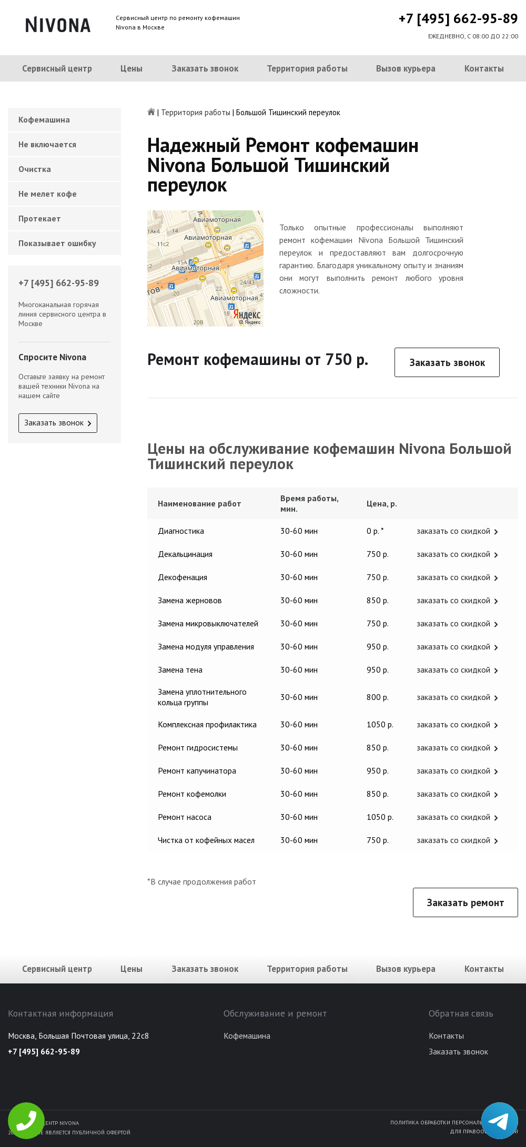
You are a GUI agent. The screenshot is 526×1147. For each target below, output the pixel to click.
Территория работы (307, 68)
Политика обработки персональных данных (454, 1122)
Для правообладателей (484, 1131)
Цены (131, 68)
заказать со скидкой (453, 530)
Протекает (39, 218)
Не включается (47, 144)
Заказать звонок (204, 68)
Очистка (34, 169)
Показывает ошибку (57, 243)
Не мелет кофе (47, 193)
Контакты (484, 68)
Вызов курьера (406, 68)
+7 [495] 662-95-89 (458, 18)
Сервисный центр (57, 68)
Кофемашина (44, 119)
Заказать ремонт (465, 902)
